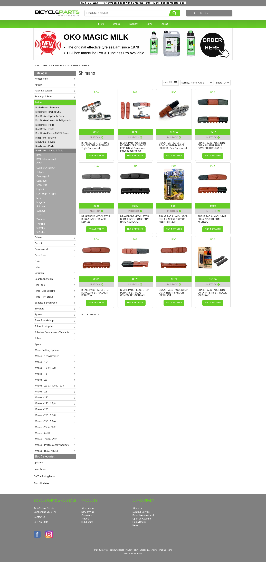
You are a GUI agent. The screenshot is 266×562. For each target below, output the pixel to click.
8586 (96, 279)
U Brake (40, 228)
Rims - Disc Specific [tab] (45, 290)
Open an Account (141, 518)
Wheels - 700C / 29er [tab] (46, 439)
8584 (174, 205)
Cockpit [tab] (39, 243)
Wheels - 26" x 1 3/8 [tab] (45, 415)
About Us (137, 508)
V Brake (40, 232)
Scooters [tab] (39, 308)
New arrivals (87, 512)
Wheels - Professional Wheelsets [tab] (52, 445)
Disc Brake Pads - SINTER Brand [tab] (52, 133)
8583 (96, 205)
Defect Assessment (143, 515)
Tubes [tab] (38, 338)
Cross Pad (41, 185)
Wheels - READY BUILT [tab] (46, 451)
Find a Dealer (139, 522)
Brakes (46, 65)
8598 (135, 132)
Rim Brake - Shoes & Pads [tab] (49, 150)
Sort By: (185, 82)
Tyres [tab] (38, 344)
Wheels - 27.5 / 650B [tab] (45, 427)
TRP (38, 215)
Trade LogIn (199, 13)
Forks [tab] (37, 261)
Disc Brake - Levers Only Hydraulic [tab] (53, 120)
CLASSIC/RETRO (45, 167)
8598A (174, 132)
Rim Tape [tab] (40, 285)
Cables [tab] (38, 237)
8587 (213, 132)
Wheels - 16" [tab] (41, 362)
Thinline (40, 223)
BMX (39, 154)
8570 (135, 279)
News (150, 23)
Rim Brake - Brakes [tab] (45, 137)
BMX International (46, 159)
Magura (40, 202)
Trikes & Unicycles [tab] (44, 326)
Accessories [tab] (41, 78)
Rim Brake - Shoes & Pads (65, 65)
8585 (213, 205)
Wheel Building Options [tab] (47, 350)
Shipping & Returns (148, 550)
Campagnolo (43, 176)
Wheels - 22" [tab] (41, 391)
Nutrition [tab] (39, 273)
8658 (96, 132)
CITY (39, 163)
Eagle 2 (40, 189)
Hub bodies (87, 522)
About (165, 23)
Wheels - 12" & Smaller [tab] (47, 356)
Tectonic (41, 219)
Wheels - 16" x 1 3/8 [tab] (45, 368)
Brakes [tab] (38, 102)
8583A (213, 279)
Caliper (40, 172)
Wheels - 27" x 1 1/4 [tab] (45, 421)
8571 (174, 279)
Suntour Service (141, 512)
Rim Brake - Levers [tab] (45, 142)
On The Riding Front (44, 476)
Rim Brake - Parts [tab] (44, 146)
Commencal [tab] (41, 249)
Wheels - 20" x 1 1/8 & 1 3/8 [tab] (49, 385)
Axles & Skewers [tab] (43, 90)
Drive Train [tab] (40, 255)
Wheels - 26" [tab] (41, 409)
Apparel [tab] (39, 84)
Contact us (39, 517)
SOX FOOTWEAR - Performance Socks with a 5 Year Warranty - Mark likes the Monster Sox (132, 3)
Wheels (116, 23)
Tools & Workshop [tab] (44, 320)
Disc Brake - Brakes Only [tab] (48, 111)
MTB (39, 197)
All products (87, 508)
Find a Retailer (96, 155)
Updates (38, 462)
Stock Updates (41, 483)
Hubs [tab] (37, 267)
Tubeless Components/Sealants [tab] (52, 332)
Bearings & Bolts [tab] (43, 96)
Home (36, 65)
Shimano (41, 206)
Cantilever (41, 180)
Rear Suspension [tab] (44, 279)
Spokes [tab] (39, 314)
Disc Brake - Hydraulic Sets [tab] (49, 116)
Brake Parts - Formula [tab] (47, 107)
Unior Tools (40, 469)
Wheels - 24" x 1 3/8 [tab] (45, 403)
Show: (219, 82)
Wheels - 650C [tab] (42, 433)
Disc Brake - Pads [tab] (44, 124)
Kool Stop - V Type (46, 193)
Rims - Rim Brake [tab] (44, 296)
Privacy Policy (132, 550)
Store (101, 23)
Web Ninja (138, 553)
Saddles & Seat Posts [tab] (46, 302)
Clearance (86, 515)
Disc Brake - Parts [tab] (44, 129)
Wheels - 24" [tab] (41, 397)
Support (133, 23)
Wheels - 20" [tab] (41, 379)
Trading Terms (165, 550)
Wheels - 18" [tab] (41, 373)
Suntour (40, 210)
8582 (135, 205)
